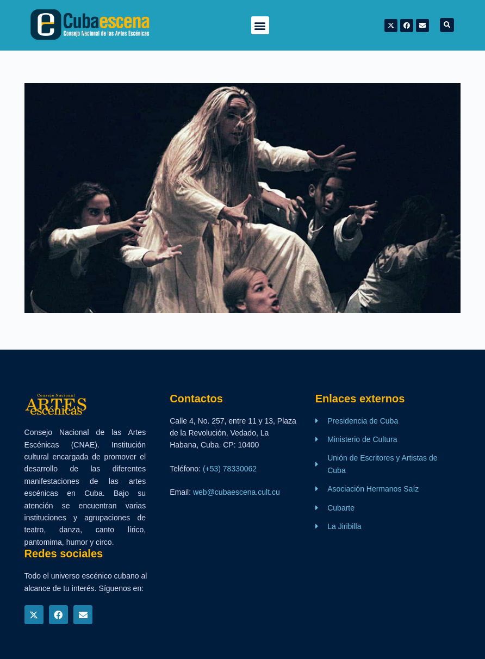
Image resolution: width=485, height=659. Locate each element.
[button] (260, 25)
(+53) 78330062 (230, 468)
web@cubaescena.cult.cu (236, 492)
